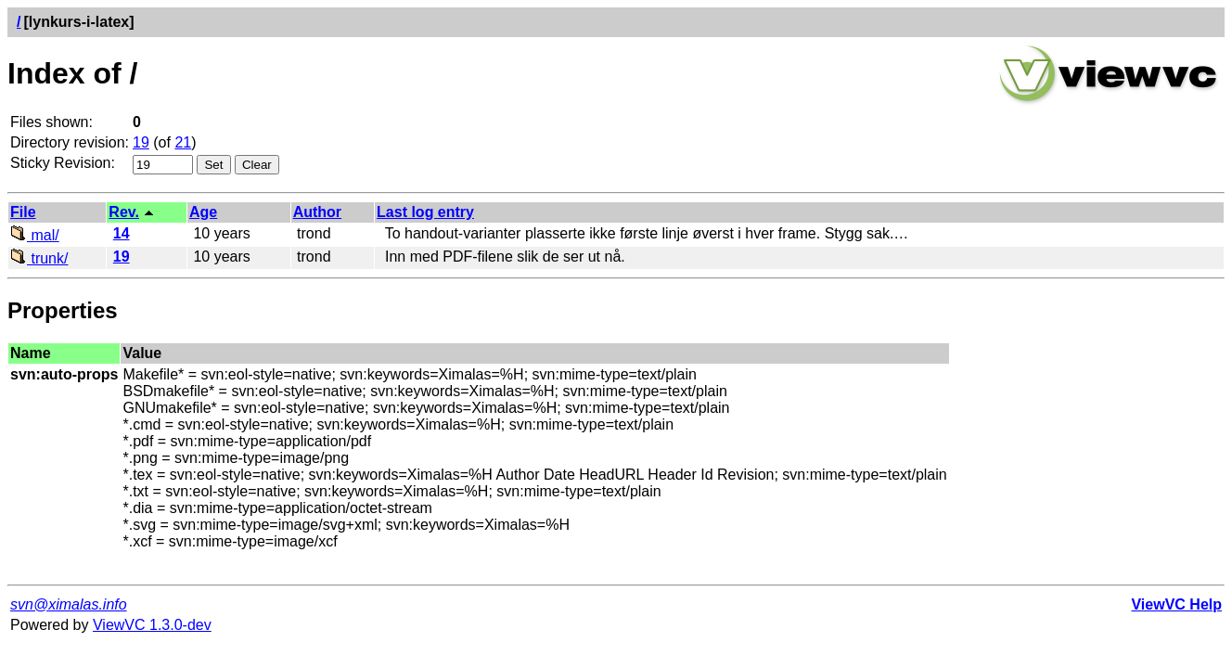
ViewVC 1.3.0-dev (152, 625)
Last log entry (425, 212)
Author (317, 212)
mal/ (34, 235)
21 (182, 142)
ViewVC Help (1176, 604)
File (23, 212)
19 (141, 142)
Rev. (124, 212)
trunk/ (39, 258)
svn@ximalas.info (68, 604)
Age (203, 212)
